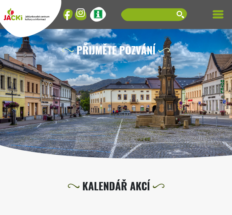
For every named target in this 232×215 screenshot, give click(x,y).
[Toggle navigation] (218, 14)
